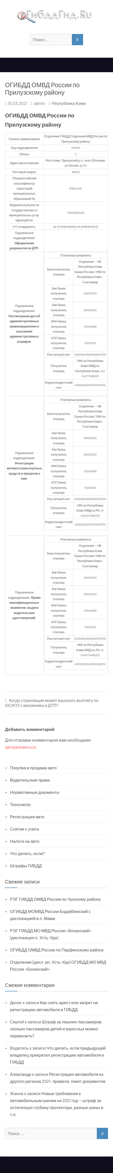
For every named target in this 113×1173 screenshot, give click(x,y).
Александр (20, 1074)
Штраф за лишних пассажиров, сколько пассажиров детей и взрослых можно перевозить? (56, 1028)
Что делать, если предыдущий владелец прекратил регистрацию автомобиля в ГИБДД (58, 1054)
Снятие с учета (24, 828)
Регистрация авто (27, 816)
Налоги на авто (24, 841)
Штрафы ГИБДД (26, 865)
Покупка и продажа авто (33, 767)
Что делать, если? (27, 853)
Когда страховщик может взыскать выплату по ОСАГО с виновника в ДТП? (52, 703)
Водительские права (30, 779)
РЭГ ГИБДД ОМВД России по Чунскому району (55, 898)
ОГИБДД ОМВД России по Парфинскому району (57, 949)
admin (39, 103)
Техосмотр (20, 804)
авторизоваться (20, 746)
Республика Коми (69, 103)
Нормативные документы (35, 792)
